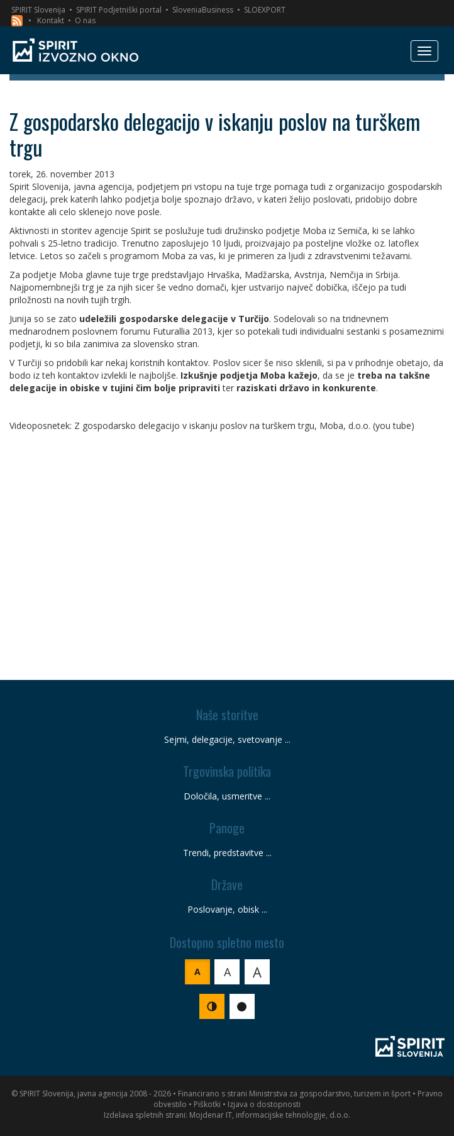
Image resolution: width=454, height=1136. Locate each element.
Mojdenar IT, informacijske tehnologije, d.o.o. (269, 1115)
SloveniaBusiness (202, 9)
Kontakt (50, 20)
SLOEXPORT (264, 9)
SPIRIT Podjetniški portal (119, 9)
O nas (85, 20)
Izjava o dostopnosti (264, 1104)
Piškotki (207, 1104)
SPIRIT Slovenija (38, 9)
